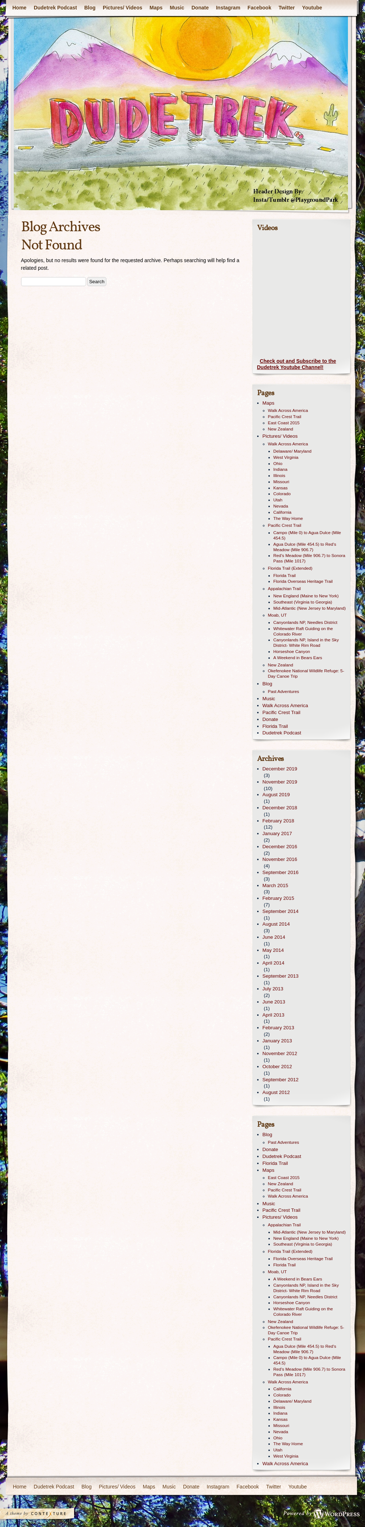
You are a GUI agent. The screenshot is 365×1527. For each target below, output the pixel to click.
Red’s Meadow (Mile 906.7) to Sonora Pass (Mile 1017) (309, 558)
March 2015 (275, 885)
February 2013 (278, 1027)
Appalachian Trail (284, 588)
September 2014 (281, 911)
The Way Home (288, 518)
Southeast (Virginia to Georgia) (302, 602)
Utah (278, 499)
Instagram (228, 8)
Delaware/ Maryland (292, 451)
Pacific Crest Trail (284, 416)
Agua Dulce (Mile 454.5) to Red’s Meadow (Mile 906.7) (304, 547)
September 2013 (281, 976)
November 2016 (280, 859)
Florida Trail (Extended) (290, 568)
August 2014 (276, 924)
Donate (199, 8)
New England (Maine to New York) (306, 595)
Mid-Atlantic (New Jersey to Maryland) (309, 608)
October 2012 (277, 1066)
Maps (155, 8)
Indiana (280, 469)
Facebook (259, 8)
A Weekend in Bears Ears (297, 657)
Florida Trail (284, 575)
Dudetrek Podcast (55, 8)
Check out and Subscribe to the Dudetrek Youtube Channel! (296, 364)
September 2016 (281, 872)
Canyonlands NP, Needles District (305, 622)
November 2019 (280, 782)
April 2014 (274, 963)
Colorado (282, 493)
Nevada (280, 506)
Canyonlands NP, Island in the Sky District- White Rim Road (306, 642)
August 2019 (276, 794)
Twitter (286, 8)
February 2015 (278, 898)
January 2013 (277, 1040)
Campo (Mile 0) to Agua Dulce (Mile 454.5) (307, 535)
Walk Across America (288, 410)
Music (177, 8)
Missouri (281, 481)
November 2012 (280, 1053)
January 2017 (277, 833)
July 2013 (273, 988)
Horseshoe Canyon (291, 651)
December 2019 (280, 768)
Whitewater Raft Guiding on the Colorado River (303, 631)
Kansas (280, 487)
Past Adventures (283, 691)
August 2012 (276, 1092)
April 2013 (274, 1015)
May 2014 (273, 950)
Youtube (312, 8)
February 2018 (278, 820)
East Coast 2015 (284, 422)
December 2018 (280, 807)
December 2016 (280, 846)
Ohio (278, 463)
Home (19, 8)
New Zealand (280, 429)
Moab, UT (277, 615)
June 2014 (274, 937)
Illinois (279, 475)
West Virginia (286, 457)
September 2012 (281, 1079)
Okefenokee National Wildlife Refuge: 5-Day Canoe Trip (306, 673)
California (282, 512)
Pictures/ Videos (122, 8)
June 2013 (274, 1002)
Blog (89, 8)
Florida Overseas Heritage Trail (303, 581)
